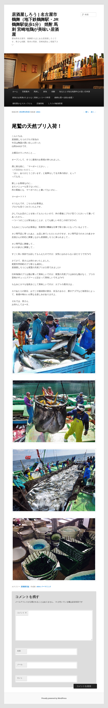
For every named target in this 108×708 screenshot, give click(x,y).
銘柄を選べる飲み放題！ (64, 97)
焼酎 (53, 92)
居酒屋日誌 (25, 587)
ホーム (15, 92)
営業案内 (25, 92)
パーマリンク (46, 587)
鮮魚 (45, 92)
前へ (86, 112)
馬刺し (36, 92)
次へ (93, 112)
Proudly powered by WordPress (54, 698)
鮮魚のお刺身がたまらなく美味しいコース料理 (31, 97)
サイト (20, 678)
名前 (19, 651)
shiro (38, 112)
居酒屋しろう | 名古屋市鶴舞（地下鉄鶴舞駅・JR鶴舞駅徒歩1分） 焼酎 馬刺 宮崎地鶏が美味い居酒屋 (35, 24)
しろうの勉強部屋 (55, 103)
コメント (22, 613)
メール (20, 664)
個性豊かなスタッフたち (22, 103)
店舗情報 (40, 103)
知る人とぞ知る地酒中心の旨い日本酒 (74, 92)
